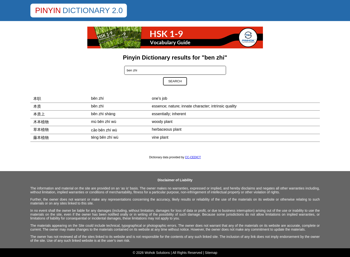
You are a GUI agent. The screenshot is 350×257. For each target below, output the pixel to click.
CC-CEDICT (193, 157)
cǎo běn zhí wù (104, 130)
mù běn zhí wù (103, 122)
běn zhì (97, 106)
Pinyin (48, 10)
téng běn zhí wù (104, 137)
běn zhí (97, 98)
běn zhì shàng (103, 114)
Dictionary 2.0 (92, 10)
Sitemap (211, 253)
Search (175, 81)
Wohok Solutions (157, 253)
